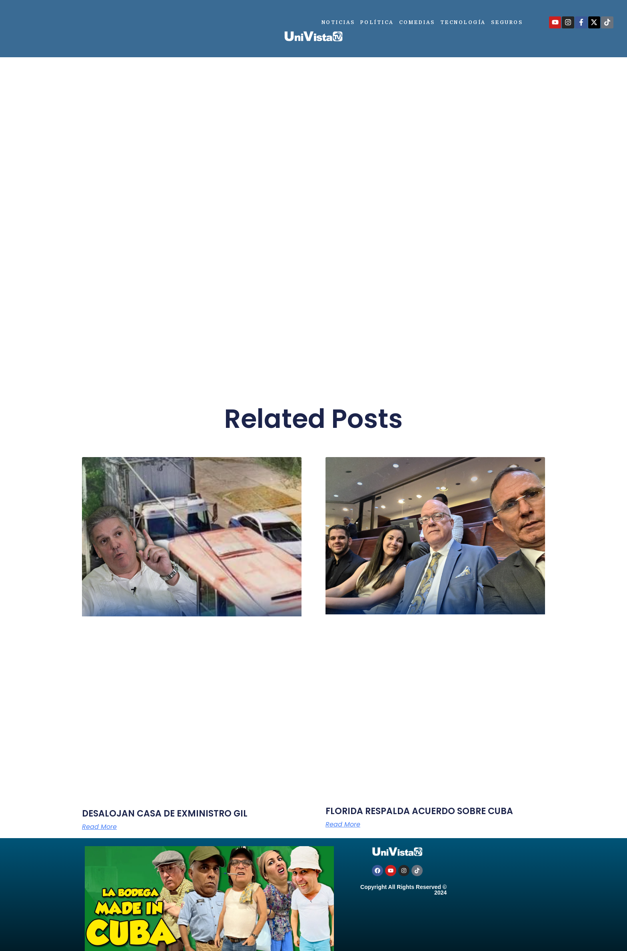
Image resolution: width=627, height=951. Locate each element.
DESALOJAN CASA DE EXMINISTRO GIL (165, 813)
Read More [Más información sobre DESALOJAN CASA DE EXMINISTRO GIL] (99, 827)
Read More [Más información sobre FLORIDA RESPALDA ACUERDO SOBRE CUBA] (342, 824)
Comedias (417, 22)
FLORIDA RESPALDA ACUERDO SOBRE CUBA (419, 811)
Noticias (338, 22)
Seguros (507, 22)
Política (377, 22)
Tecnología (463, 22)
